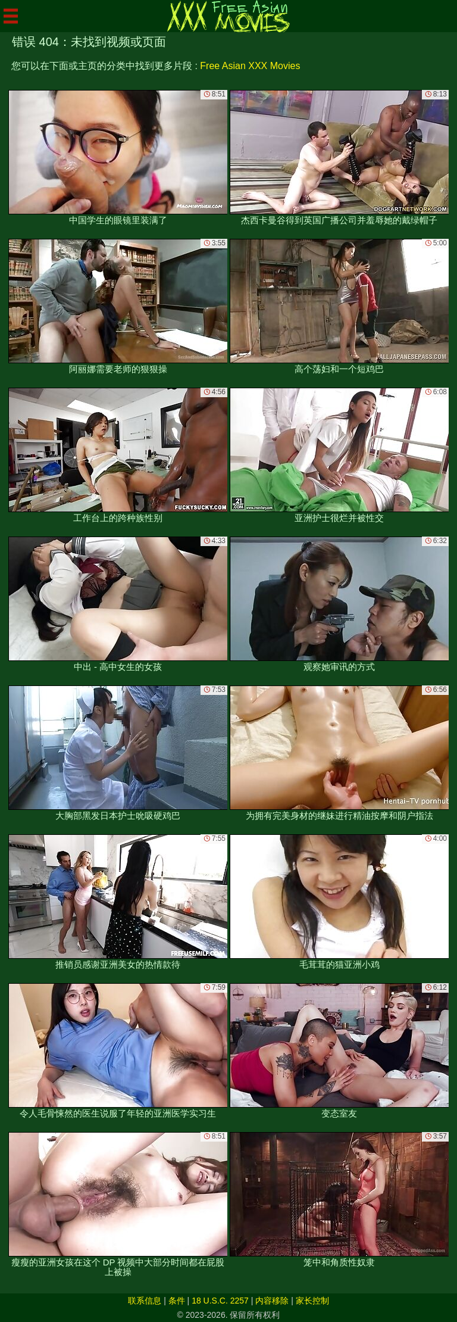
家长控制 (312, 1300)
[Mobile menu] (10, 16)
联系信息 (144, 1300)
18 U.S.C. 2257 (220, 1300)
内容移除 (272, 1300)
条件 (176, 1300)
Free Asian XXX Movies (250, 66)
